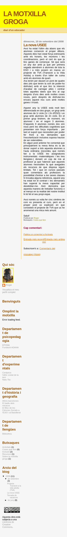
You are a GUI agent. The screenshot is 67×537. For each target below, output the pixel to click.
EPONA (6, 345)
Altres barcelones (10, 401)
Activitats (6, 447)
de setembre (13, 479)
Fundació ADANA (10, 347)
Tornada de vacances (12, 496)
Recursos (6, 454)
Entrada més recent (34, 239)
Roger (9, 285)
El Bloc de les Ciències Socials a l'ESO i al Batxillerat (11, 410)
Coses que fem (39, 220)
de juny (11, 500)
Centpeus (6, 372)
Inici (44, 240)
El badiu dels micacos (8, 404)
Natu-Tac (6, 379)
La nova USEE (13, 493)
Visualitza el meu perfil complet (10, 290)
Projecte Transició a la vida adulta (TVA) (14, 487)
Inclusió (5, 451)
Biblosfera (7, 434)
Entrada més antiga (54, 239)
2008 (8, 476)
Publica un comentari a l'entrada (38, 234)
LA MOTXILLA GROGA (24, 18)
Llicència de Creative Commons (8, 524)
